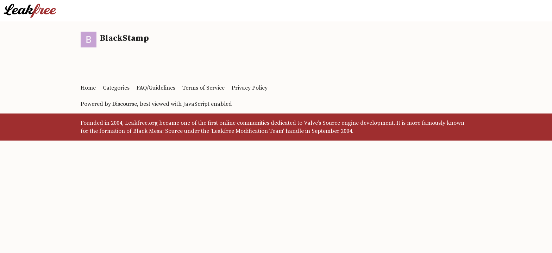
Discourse (124, 104)
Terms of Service (203, 87)
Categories (116, 87)
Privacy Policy (250, 87)
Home (88, 87)
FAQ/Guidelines (156, 87)
